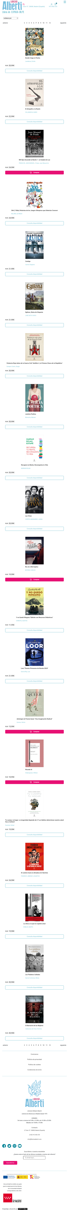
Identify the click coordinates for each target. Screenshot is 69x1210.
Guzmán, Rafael (9, 825)
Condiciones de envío (34, 1070)
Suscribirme (10, 1163)
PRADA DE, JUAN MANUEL (27, 163)
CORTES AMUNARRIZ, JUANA (33, 519)
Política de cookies (34, 1064)
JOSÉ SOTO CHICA (30, 315)
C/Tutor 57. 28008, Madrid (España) (34, 1130)
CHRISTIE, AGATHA (21, 620)
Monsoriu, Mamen (30, 417)
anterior (5, 23)
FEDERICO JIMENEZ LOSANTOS (30, 876)
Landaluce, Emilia (30, 61)
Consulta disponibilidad (34, 71)
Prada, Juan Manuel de (42, 163)
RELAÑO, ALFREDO (16, 213)
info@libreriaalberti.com (35, 1139)
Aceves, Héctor (21, 722)
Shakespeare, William (31, 773)
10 (43, 23)
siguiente (63, 23)
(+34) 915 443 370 (34, 1135)
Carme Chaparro (30, 264)
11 (46, 23)
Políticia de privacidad (34, 1059)
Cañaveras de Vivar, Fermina (33, 1029)
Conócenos (34, 1054)
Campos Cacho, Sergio (13, 366)
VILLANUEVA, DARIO (31, 112)
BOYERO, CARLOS (30, 570)
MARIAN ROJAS (25, 468)
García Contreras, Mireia (32, 978)
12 (50, 23)
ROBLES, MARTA (28, 927)
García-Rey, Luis (25, 671)
